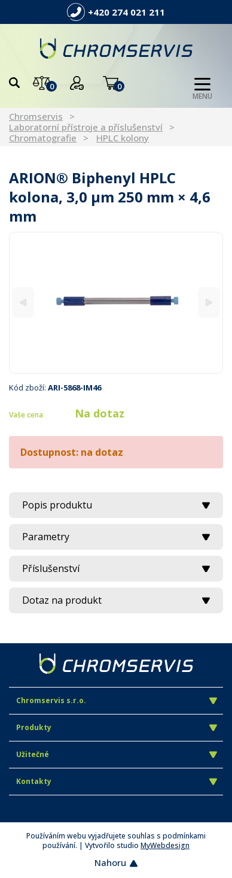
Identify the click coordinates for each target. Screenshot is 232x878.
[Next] (209, 302)
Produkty (116, 727)
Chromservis (36, 116)
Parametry (116, 536)
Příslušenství (116, 568)
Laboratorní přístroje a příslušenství (86, 127)
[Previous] (23, 302)
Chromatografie (43, 138)
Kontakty (116, 781)
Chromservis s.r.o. (116, 700)
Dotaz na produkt (116, 600)
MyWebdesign (165, 845)
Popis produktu (116, 504)
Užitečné (116, 754)
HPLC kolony (122, 138)
